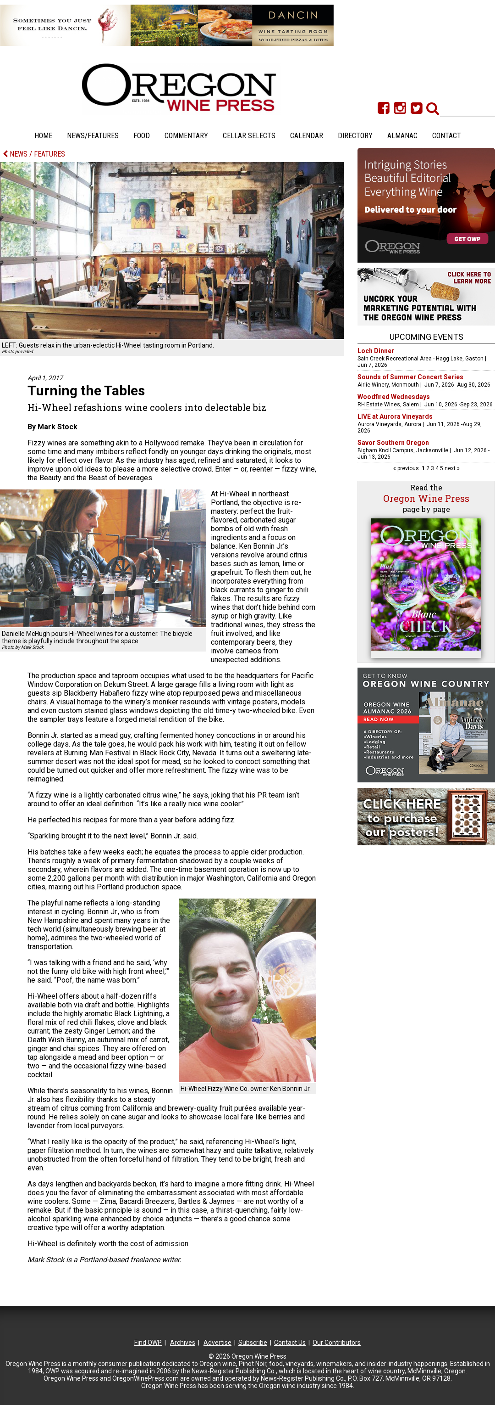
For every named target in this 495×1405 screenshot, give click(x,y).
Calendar (306, 135)
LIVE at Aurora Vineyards (395, 416)
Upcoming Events (426, 337)
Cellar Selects (249, 135)
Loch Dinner (376, 350)
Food (141, 135)
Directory (355, 135)
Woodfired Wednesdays (394, 396)
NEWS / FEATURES (34, 154)
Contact (446, 135)
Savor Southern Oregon (393, 442)
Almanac (402, 135)
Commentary (186, 135)
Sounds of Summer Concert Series (410, 377)
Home (43, 135)
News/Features (93, 135)
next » (451, 468)
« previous (406, 468)
